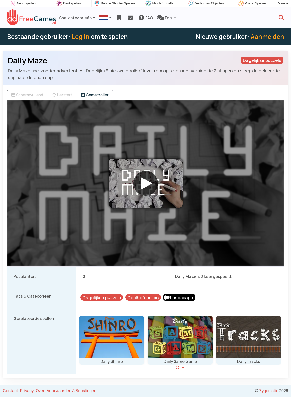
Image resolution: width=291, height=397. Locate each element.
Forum (167, 17)
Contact (10, 390)
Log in (81, 36)
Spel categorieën (75, 17)
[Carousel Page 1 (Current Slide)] (177, 367)
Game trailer (95, 95)
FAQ (145, 17)
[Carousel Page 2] (183, 367)
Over (40, 390)
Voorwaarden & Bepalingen (71, 390)
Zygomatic (268, 390)
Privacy (27, 390)
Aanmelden (267, 36)
